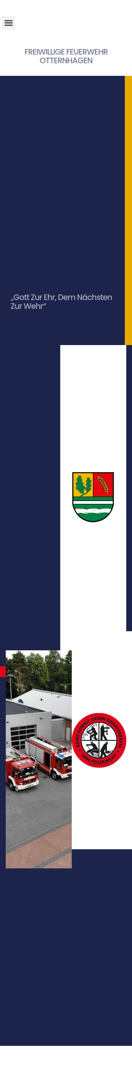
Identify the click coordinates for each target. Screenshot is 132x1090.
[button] (8, 23)
